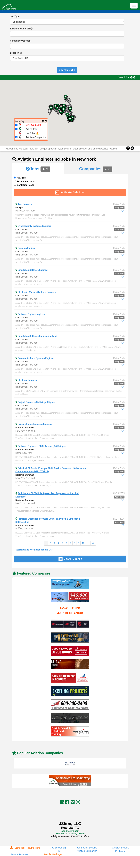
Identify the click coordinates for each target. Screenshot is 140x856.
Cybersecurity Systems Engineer (34, 226)
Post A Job (120, 851)
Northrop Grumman (25, 427)
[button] (49, 112)
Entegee (19, 207)
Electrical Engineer (27, 380)
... (88, 543)
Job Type (14, 16)
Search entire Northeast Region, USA (34, 549)
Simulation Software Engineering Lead (37, 336)
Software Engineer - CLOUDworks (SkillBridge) (42, 446)
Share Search (70, 559)
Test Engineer (25, 204)
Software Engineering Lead (31, 314)
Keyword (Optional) (20, 28)
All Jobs (21, 177)
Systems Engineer (27, 248)
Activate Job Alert (70, 192)
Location (14, 53)
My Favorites (33, 125)
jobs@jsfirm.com (70, 831)
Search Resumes (19, 854)
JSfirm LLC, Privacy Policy (70, 833)
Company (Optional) (20, 40)
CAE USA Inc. (22, 229)
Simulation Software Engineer (33, 270)
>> (93, 543)
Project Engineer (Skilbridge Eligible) (37, 402)
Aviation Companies (87, 851)
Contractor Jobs (25, 185)
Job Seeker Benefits (87, 847)
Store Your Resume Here (25, 848)
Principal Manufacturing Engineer (35, 424)
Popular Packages (53, 854)
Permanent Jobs (26, 181)
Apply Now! (119, 208)
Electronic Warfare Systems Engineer (37, 292)
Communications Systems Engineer (36, 358)
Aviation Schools (120, 847)
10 (83, 543)
